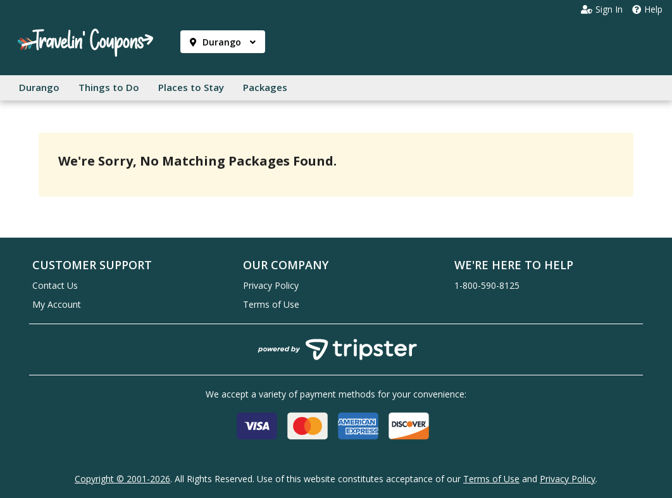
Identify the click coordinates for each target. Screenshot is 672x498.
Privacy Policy (271, 285)
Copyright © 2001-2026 (122, 479)
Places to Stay (191, 87)
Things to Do (108, 87)
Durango (223, 42)
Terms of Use (271, 304)
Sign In (602, 9)
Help (647, 9)
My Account (56, 304)
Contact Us (55, 285)
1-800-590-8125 (487, 285)
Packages (265, 87)
